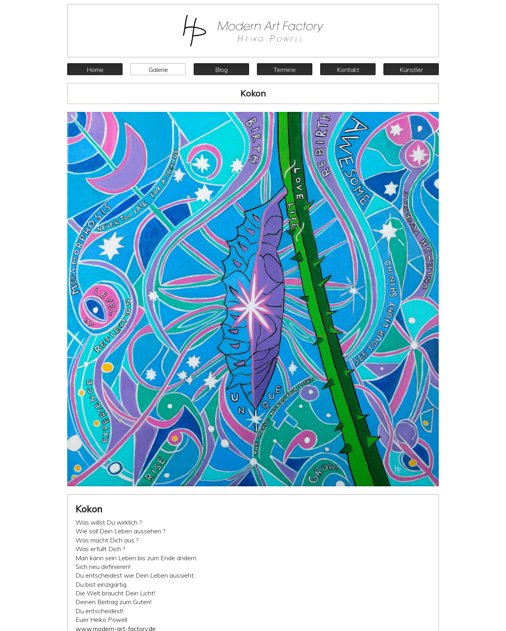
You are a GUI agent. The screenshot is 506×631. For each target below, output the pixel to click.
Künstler (411, 70)
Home (95, 70)
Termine (285, 70)
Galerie (158, 70)
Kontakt (348, 70)
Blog (221, 70)
